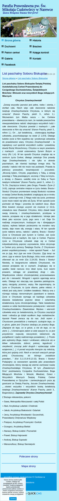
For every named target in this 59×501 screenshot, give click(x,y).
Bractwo (37, 46)
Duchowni (10, 46)
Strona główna (13, 40)
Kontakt (37, 58)
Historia (37, 40)
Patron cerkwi (12, 52)
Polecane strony (28, 456)
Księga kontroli (41, 52)
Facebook (10, 64)
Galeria (9, 58)
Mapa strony (28, 466)
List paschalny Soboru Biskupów (33, 78)
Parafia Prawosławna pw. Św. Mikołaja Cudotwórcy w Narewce (27, 7)
